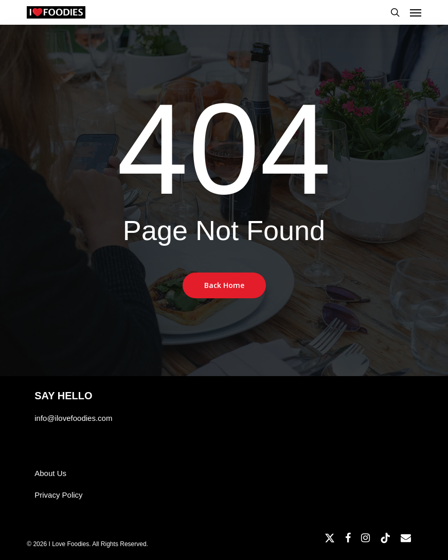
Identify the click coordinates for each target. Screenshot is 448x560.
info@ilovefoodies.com (73, 418)
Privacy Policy (58, 494)
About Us (50, 473)
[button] (415, 12)
